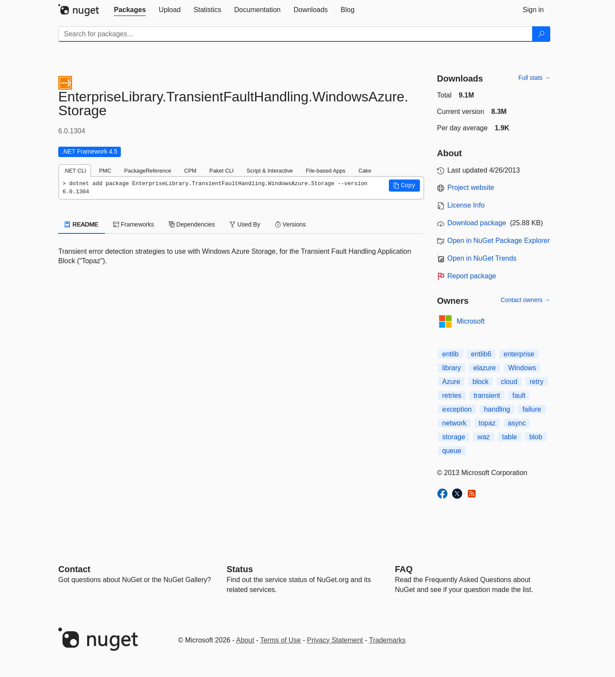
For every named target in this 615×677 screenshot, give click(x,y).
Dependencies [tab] (192, 224)
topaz (487, 423)
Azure (451, 381)
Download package (477, 223)
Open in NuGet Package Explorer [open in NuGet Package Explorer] (499, 240)
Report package (472, 276)
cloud (509, 381)
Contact (74, 569)
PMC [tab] (105, 170)
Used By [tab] (245, 224)
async (517, 423)
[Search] (541, 34)
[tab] (129, 9)
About (245, 640)
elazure (484, 368)
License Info (466, 205)
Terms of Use (280, 640)
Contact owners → (525, 299)
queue (452, 450)
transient (486, 395)
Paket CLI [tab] (221, 170)
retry (536, 381)
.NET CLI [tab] (74, 170)
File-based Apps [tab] (326, 170)
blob (535, 437)
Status (240, 569)
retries (451, 395)
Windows (522, 368)
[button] (404, 185)
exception (457, 409)
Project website (471, 187)
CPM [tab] (190, 170)
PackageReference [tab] (147, 170)
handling (497, 409)
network (454, 423)
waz (483, 437)
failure (531, 409)
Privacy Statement (335, 640)
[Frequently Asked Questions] (404, 569)
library (451, 368)
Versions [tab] (290, 224)
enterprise (519, 354)
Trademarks (387, 640)
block (481, 381)
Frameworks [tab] (133, 224)
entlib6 (481, 354)
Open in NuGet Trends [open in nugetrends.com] (482, 258)
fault (518, 395)
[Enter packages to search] (295, 34)
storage (453, 437)
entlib (450, 354)
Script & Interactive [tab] (269, 170)
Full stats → (534, 77)
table (509, 437)
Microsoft (471, 321)
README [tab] (81, 224)
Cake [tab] (364, 170)
